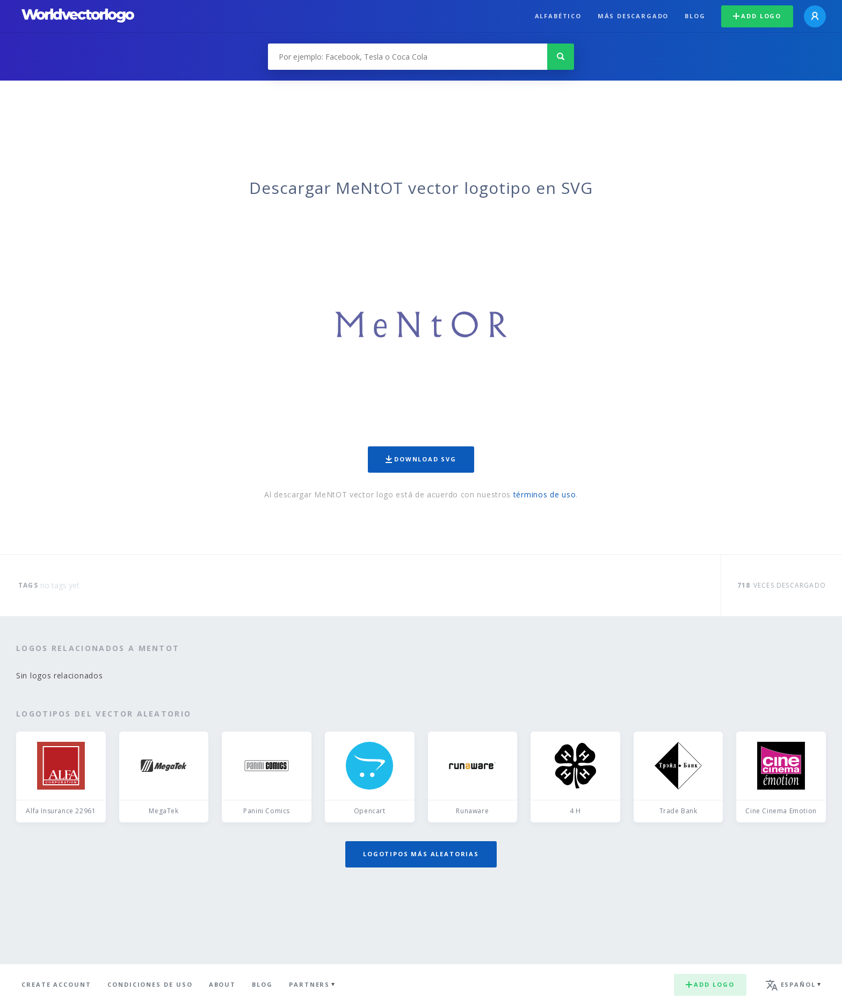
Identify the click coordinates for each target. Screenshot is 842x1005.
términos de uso (544, 494)
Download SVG (421, 459)
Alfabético (558, 16)
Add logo (757, 16)
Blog (695, 16)
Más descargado (633, 16)
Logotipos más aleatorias (421, 854)
